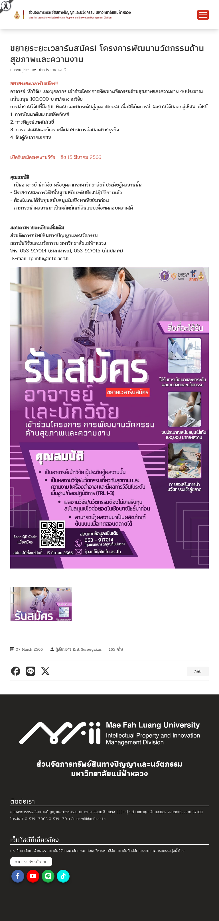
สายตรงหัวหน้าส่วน (31, 861)
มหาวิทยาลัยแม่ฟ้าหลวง (28, 851)
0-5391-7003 (36, 819)
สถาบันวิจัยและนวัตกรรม (66, 851)
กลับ (198, 671)
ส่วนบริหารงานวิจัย (101, 851)
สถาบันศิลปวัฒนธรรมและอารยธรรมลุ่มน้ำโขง (150, 851)
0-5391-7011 (59, 819)
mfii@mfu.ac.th (93, 819)
